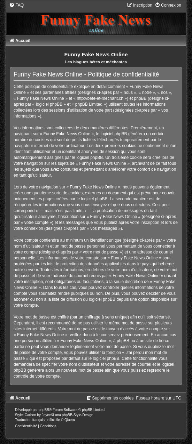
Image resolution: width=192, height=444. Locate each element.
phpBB (44, 410)
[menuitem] (16, 5)
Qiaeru (69, 420)
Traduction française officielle (37, 420)
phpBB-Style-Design (77, 415)
